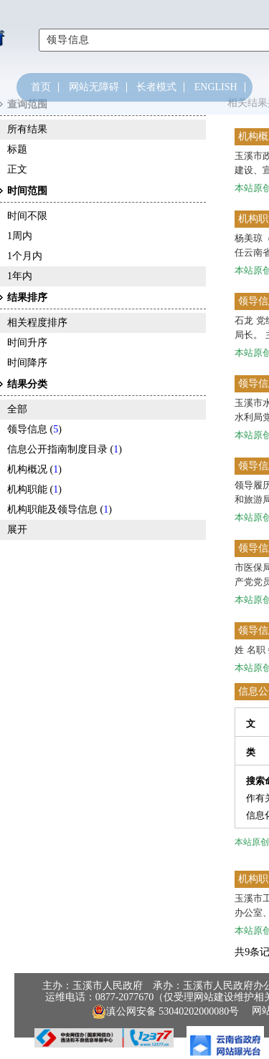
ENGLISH (215, 87)
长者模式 (156, 87)
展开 (17, 529)
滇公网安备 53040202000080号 (166, 1012)
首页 (41, 87)
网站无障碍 (94, 87)
